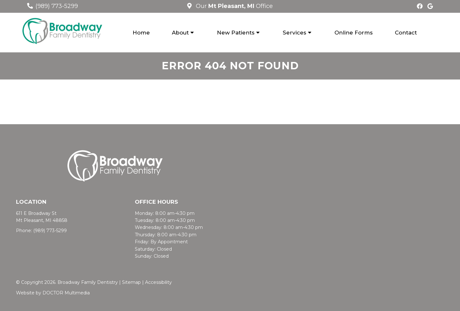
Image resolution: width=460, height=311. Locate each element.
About (180, 32)
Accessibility (158, 282)
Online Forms (353, 32)
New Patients (236, 32)
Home (141, 32)
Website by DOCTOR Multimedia (53, 293)
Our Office (233, 6)
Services (294, 32)
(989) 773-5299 (56, 6)
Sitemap (131, 282)
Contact (406, 32)
